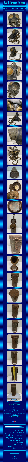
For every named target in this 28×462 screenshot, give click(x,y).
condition (11, 444)
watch (7, 442)
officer (6, 433)
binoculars (6, 440)
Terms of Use (14, 459)
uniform (10, 442)
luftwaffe (11, 433)
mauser (14, 442)
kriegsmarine (21, 442)
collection (7, 430)
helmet (8, 447)
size (23, 440)
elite (12, 435)
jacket (21, 447)
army (17, 447)
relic (21, 435)
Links (14, 454)
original (9, 438)
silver (19, 438)
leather (18, 440)
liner (14, 440)
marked (14, 448)
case (17, 442)
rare (10, 440)
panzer (7, 444)
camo (15, 438)
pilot (22, 438)
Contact (14, 456)
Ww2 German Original (14, 453)
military (17, 430)
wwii (8, 435)
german (20, 444)
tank (15, 444)
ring (18, 435)
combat (22, 430)
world (12, 430)
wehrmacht (20, 433)
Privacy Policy (14, 458)
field (13, 447)
